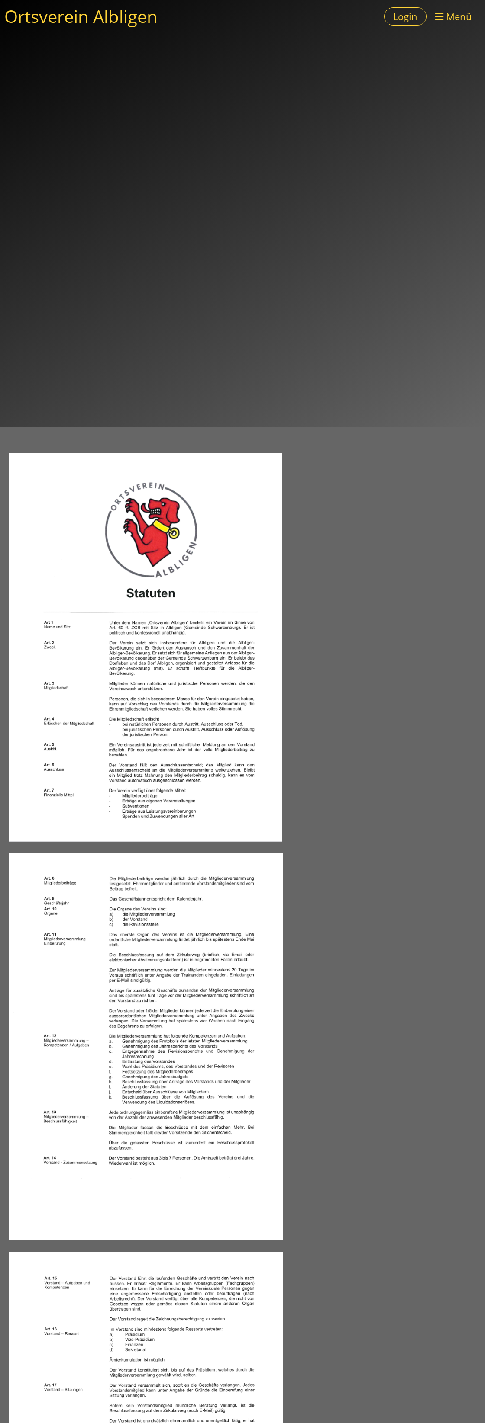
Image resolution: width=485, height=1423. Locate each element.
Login (405, 16)
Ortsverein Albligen (81, 16)
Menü (453, 16)
